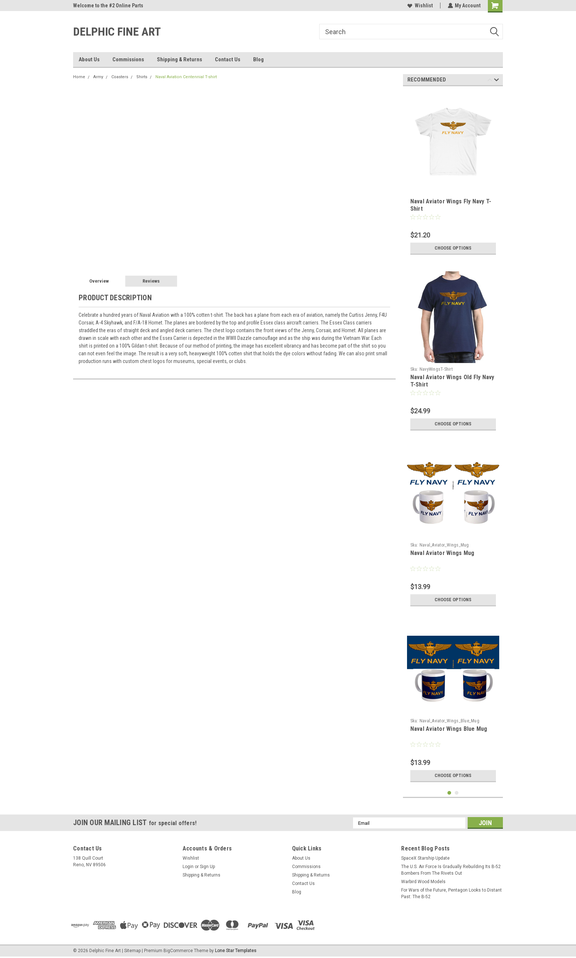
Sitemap (132, 950)
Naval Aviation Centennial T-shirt (186, 77)
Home (79, 77)
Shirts (141, 77)
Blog (258, 59)
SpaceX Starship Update (425, 858)
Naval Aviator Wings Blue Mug (448, 728)
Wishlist (419, 5)
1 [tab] (449, 793)
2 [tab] (457, 793)
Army (98, 77)
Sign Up (207, 866)
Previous (490, 81)
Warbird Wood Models (423, 881)
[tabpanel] (453, 175)
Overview (99, 281)
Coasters (119, 77)
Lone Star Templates (235, 950)
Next (496, 81)
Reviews (151, 281)
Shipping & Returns (179, 59)
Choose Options (453, 248)
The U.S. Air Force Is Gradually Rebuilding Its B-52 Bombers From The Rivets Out (451, 870)
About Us (89, 59)
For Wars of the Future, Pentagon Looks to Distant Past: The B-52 (451, 893)
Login (188, 866)
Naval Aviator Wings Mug (442, 552)
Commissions (128, 59)
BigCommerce (178, 950)
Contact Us (227, 59)
